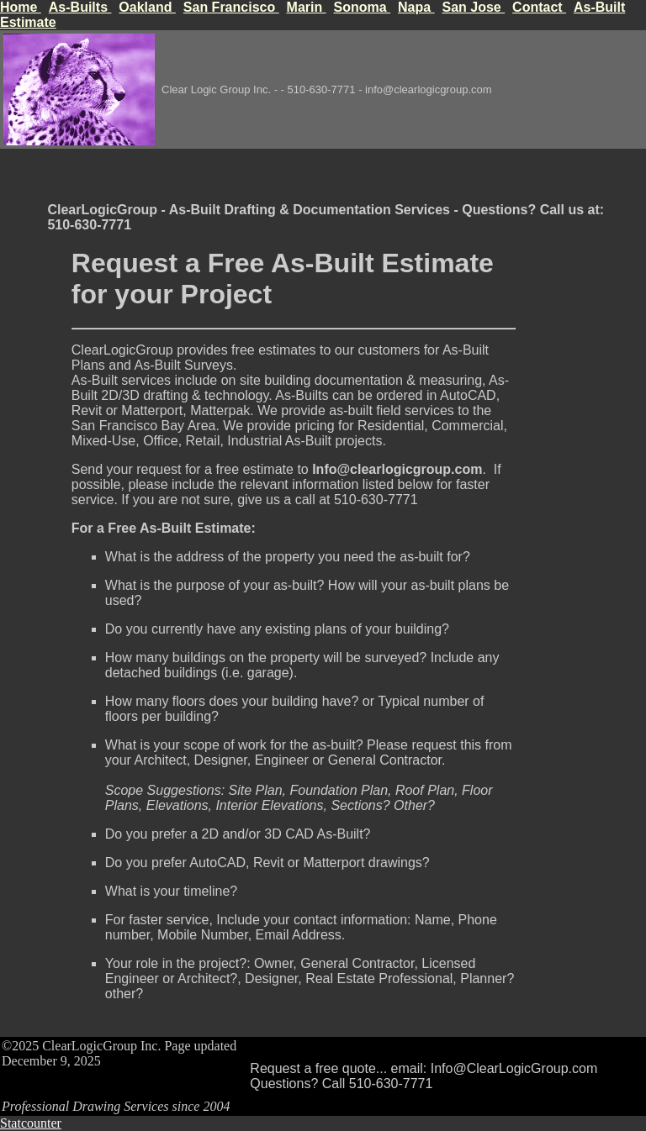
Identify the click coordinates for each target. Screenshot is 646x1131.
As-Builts (80, 7)
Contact (539, 7)
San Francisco (231, 7)
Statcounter (30, 1123)
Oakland (147, 7)
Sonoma (362, 7)
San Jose (473, 7)
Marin (306, 7)
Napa (416, 7)
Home (20, 7)
